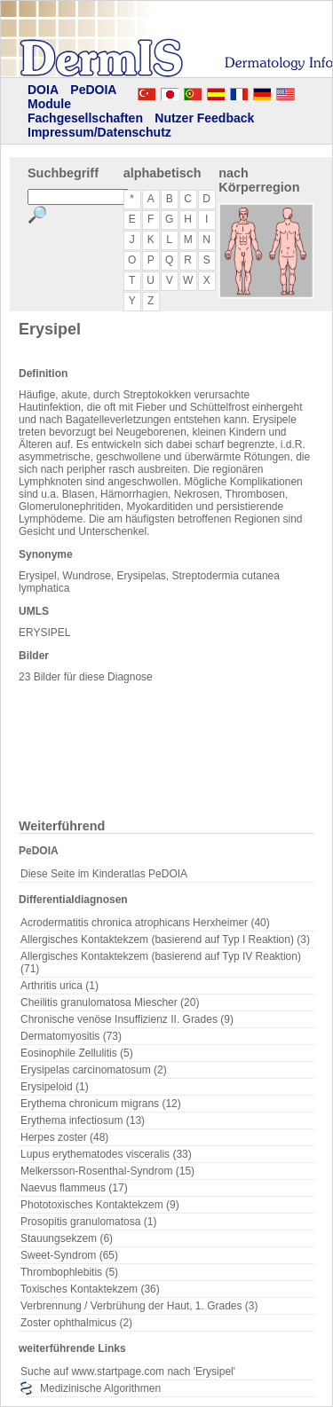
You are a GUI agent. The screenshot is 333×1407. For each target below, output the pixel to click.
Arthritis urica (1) (59, 985)
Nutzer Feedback (204, 118)
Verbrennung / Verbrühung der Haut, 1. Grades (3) (139, 1306)
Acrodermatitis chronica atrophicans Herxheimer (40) (145, 922)
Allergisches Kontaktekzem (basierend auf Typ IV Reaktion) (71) (160, 962)
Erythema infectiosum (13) (82, 1120)
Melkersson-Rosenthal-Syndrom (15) (107, 1171)
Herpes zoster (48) (64, 1137)
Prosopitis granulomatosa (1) (88, 1221)
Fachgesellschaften (85, 118)
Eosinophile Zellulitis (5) (76, 1053)
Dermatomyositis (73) (71, 1036)
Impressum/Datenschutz (99, 132)
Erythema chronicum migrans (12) (100, 1103)
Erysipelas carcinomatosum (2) (93, 1070)
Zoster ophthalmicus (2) (76, 1323)
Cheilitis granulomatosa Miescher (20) (109, 1002)
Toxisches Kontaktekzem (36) (90, 1289)
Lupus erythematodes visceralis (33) (106, 1154)
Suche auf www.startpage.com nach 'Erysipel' (127, 1371)
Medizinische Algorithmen (100, 1388)
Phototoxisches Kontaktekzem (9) (99, 1205)
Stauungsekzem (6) (66, 1238)
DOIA (43, 90)
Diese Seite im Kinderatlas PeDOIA (103, 874)
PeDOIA (93, 90)
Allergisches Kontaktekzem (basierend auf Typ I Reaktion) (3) (165, 939)
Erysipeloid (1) (54, 1087)
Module (49, 104)
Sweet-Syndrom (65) (69, 1255)
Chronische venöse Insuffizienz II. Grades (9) (127, 1019)
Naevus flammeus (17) (74, 1188)
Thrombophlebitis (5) (69, 1272)
